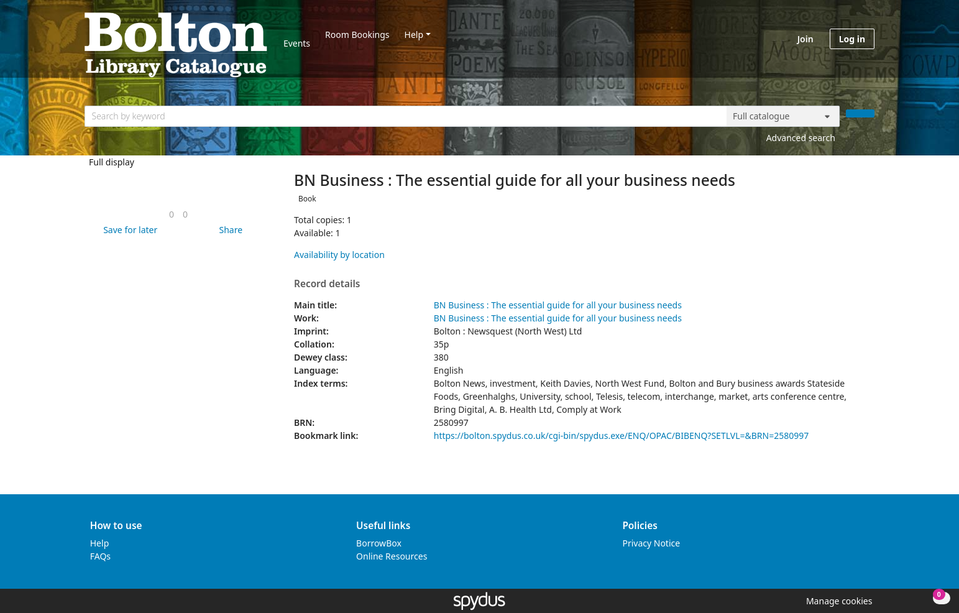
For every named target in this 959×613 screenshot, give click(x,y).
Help (414, 34)
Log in (852, 39)
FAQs (100, 556)
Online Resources (391, 556)
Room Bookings (357, 34)
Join (805, 39)
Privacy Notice (651, 543)
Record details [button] (327, 284)
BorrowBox (378, 543)
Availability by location (339, 254)
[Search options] (783, 116)
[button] (128, 229)
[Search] (860, 113)
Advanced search (800, 138)
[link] (171, 214)
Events (296, 43)
